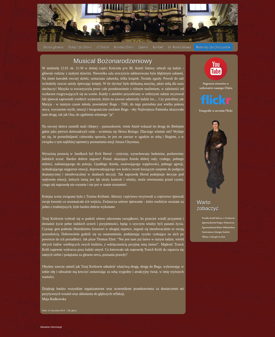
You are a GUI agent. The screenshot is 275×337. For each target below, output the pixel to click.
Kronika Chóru (124, 47)
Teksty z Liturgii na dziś (213, 236)
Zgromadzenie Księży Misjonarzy (218, 222)
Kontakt (158, 47)
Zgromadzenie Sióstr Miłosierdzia (218, 227)
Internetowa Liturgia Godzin (216, 232)
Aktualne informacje (51, 327)
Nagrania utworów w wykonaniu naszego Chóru (215, 83)
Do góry (72, 310)
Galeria (143, 47)
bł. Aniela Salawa (179, 47)
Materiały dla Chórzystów (213, 47)
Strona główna (53, 47)
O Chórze (103, 47)
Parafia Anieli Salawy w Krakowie (218, 218)
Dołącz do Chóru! (80, 47)
